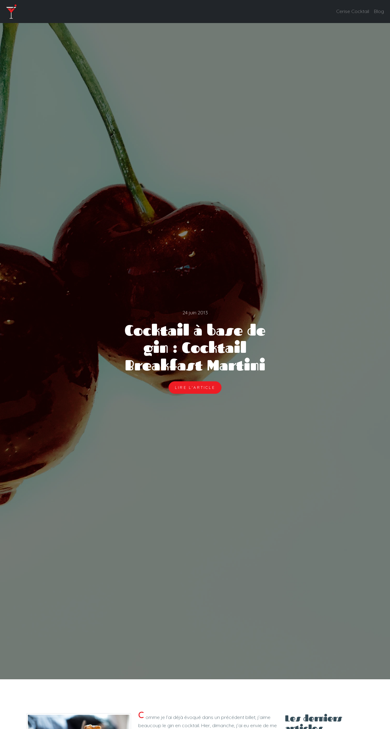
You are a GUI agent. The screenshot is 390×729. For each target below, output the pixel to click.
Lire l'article (195, 387)
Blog (379, 11)
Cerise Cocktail (352, 11)
